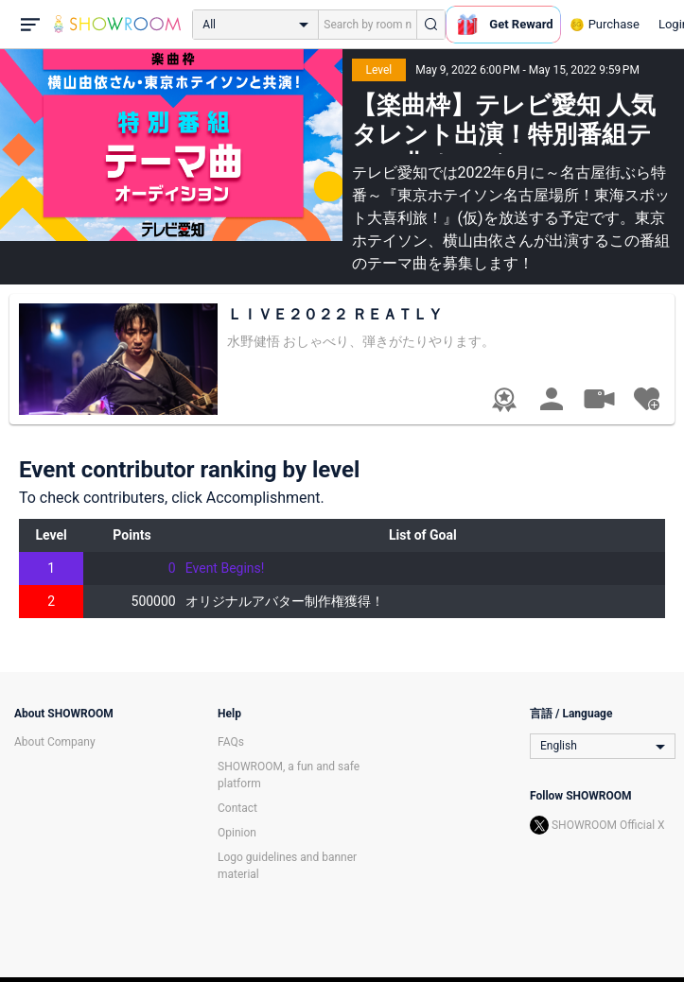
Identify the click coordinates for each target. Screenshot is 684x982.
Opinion (237, 832)
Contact (237, 808)
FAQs (231, 742)
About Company (55, 742)
